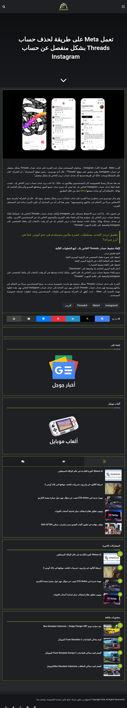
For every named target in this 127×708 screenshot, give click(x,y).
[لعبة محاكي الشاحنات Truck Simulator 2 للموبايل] (112, 646)
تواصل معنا (40, 702)
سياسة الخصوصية (54, 702)
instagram (110, 305)
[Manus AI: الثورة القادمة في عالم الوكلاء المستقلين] (112, 476)
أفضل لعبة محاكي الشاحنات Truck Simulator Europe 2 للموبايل (73, 656)
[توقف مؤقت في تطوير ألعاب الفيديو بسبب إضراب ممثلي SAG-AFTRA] (112, 530)
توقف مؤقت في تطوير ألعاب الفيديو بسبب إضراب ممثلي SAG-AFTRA (70, 526)
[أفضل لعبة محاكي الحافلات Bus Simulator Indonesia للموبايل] (112, 673)
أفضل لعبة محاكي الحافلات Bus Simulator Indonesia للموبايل (74, 669)
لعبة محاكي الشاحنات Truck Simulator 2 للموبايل (79, 642)
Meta (83, 190)
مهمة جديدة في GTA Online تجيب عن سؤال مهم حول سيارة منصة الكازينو (68, 499)
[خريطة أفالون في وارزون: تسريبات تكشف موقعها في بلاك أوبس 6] (112, 490)
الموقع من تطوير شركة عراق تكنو (76, 702)
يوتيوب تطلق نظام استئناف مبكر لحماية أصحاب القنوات (77, 512)
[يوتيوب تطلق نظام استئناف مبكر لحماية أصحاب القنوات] (112, 516)
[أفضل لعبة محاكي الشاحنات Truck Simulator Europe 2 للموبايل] (112, 660)
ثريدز (67, 305)
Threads (81, 305)
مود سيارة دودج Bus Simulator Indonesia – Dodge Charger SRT (72, 629)
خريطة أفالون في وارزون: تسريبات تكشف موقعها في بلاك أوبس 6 (72, 486)
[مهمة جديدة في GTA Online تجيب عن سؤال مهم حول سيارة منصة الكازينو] (112, 503)
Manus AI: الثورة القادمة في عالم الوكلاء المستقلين (79, 472)
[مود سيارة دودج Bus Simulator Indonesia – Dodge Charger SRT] (112, 633)
